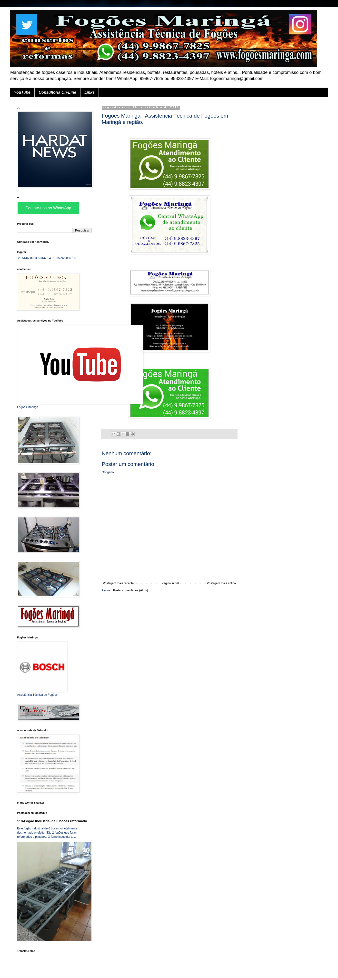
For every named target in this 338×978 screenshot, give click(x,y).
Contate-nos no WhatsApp (48, 208)
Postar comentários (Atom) (130, 590)
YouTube (22, 92)
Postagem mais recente (118, 583)
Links (89, 92)
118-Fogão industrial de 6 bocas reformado (52, 821)
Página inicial (170, 583)
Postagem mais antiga (221, 583)
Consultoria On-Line (57, 92)
